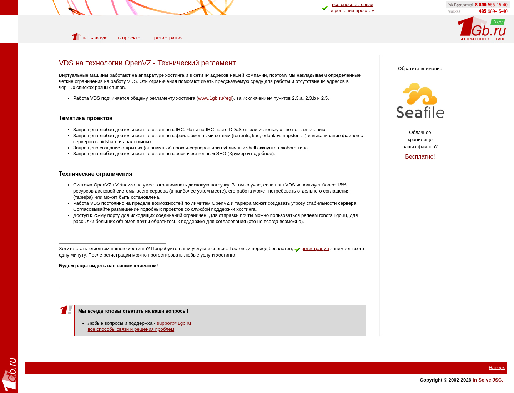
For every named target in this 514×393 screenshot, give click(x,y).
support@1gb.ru (174, 323)
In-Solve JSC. (488, 380)
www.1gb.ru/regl (215, 98)
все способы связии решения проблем (352, 7)
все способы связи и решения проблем (131, 329)
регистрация (315, 248)
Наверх (497, 367)
